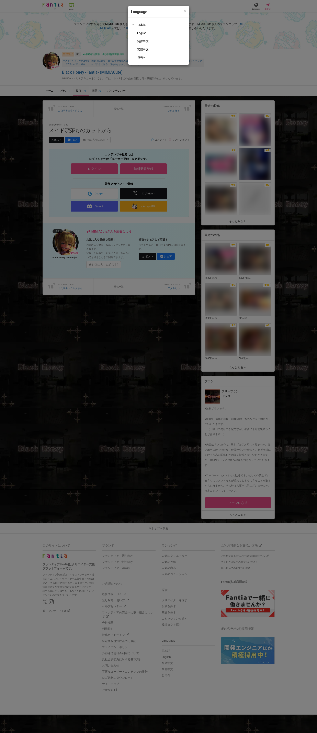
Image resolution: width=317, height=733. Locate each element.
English (141, 33)
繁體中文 (143, 49)
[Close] (185, 11)
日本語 (141, 25)
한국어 (141, 57)
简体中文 (143, 41)
